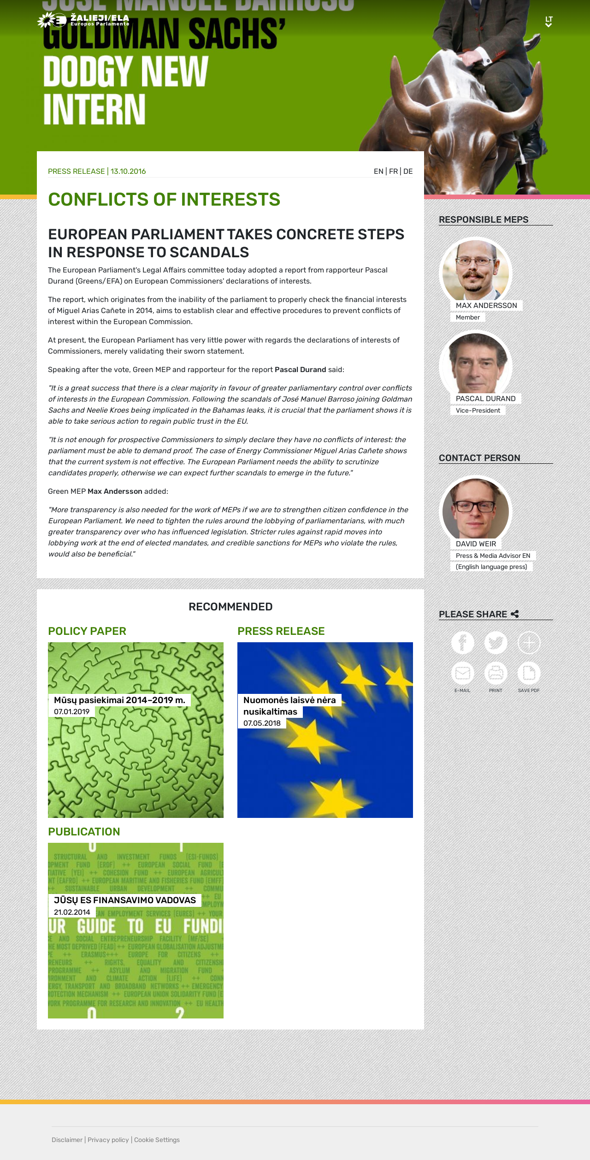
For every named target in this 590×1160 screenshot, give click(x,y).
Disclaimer (67, 1140)
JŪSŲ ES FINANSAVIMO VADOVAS (125, 900)
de (408, 171)
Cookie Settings (157, 1140)
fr (393, 171)
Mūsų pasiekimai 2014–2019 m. (119, 700)
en (379, 171)
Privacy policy (108, 1140)
